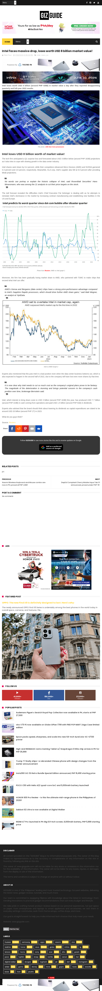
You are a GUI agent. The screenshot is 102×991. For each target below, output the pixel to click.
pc (47, 61)
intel (38, 61)
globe (52, 953)
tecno (22, 958)
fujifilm (21, 963)
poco (7, 963)
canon (64, 963)
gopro (61, 973)
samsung (26, 948)
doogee (28, 968)
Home (7, 42)
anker (7, 973)
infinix (67, 953)
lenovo (7, 958)
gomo (20, 973)
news (43, 61)
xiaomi (58, 948)
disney (34, 973)
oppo (42, 948)
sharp (36, 963)
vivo (73, 948)
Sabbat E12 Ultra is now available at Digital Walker (40, 815)
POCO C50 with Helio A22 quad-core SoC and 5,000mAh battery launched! (52, 791)
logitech (43, 968)
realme (8, 953)
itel (77, 963)
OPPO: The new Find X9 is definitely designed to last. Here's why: (38, 608)
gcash (76, 958)
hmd (48, 973)
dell (68, 968)
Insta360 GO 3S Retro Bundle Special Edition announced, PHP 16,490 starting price (55, 779)
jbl (56, 968)
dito (63, 958)
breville (88, 973)
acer (51, 958)
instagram (83, 968)
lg (80, 953)
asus (37, 953)
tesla (74, 973)
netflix (50, 963)
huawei (8, 948)
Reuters (12, 428)
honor (23, 953)
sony (37, 958)
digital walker (10, 968)
